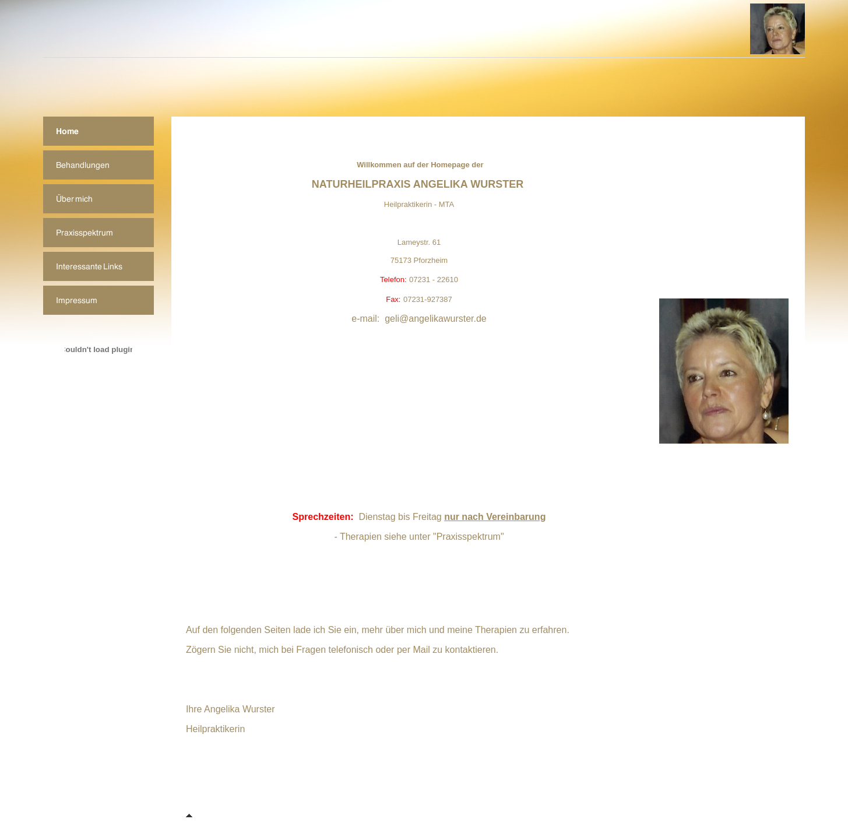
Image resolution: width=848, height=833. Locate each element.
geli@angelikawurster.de (436, 319)
